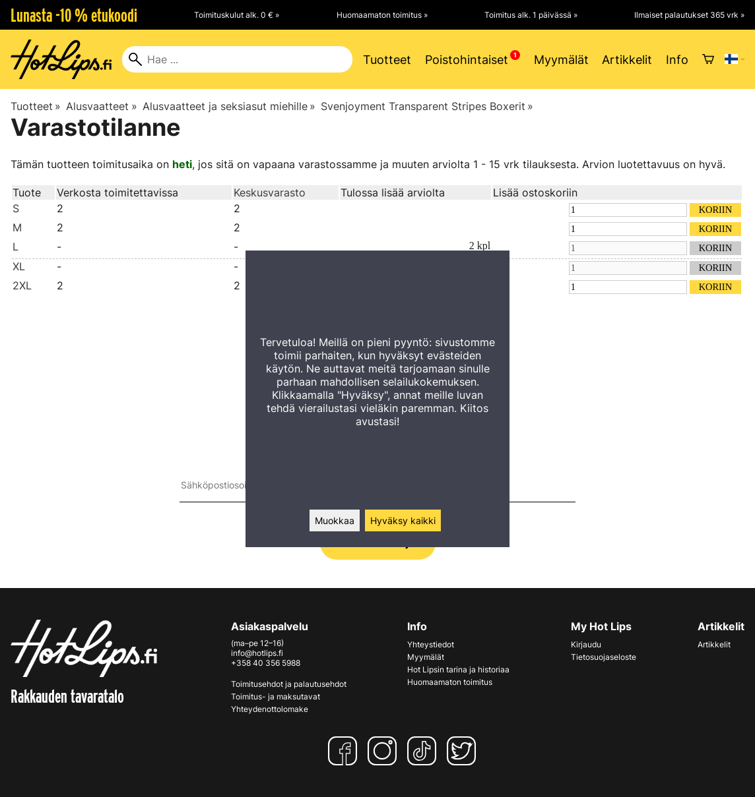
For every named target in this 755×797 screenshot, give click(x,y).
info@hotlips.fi (257, 653)
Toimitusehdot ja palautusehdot (288, 684)
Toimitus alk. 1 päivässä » (530, 15)
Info (677, 60)
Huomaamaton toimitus (449, 682)
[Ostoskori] (708, 59)
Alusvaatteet (101, 106)
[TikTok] (424, 750)
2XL (22, 285)
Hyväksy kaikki (403, 520)
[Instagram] (385, 750)
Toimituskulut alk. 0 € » (236, 15)
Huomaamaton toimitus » (382, 15)
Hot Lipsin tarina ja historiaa (458, 669)
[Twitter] (464, 750)
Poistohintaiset (466, 60)
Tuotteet (387, 60)
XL (19, 266)
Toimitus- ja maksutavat (275, 696)
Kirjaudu (586, 644)
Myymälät (561, 60)
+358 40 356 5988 (265, 663)
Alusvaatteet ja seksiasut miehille (229, 106)
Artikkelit (627, 60)
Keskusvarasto (270, 192)
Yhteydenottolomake (269, 709)
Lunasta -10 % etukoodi (74, 15)
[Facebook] (345, 750)
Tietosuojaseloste (603, 657)
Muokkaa (334, 520)
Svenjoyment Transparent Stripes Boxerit (427, 106)
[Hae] (237, 59)
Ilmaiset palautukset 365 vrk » (689, 15)
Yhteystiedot (430, 644)
